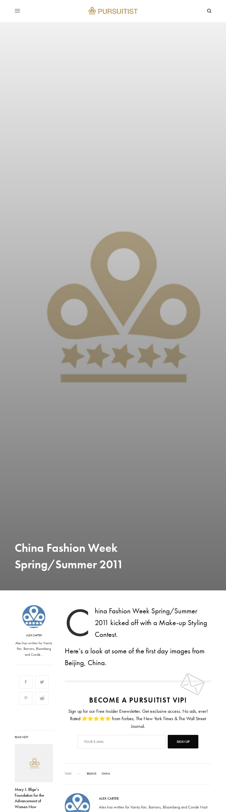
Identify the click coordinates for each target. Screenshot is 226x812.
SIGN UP (183, 741)
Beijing (92, 773)
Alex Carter (34, 635)
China (106, 773)
